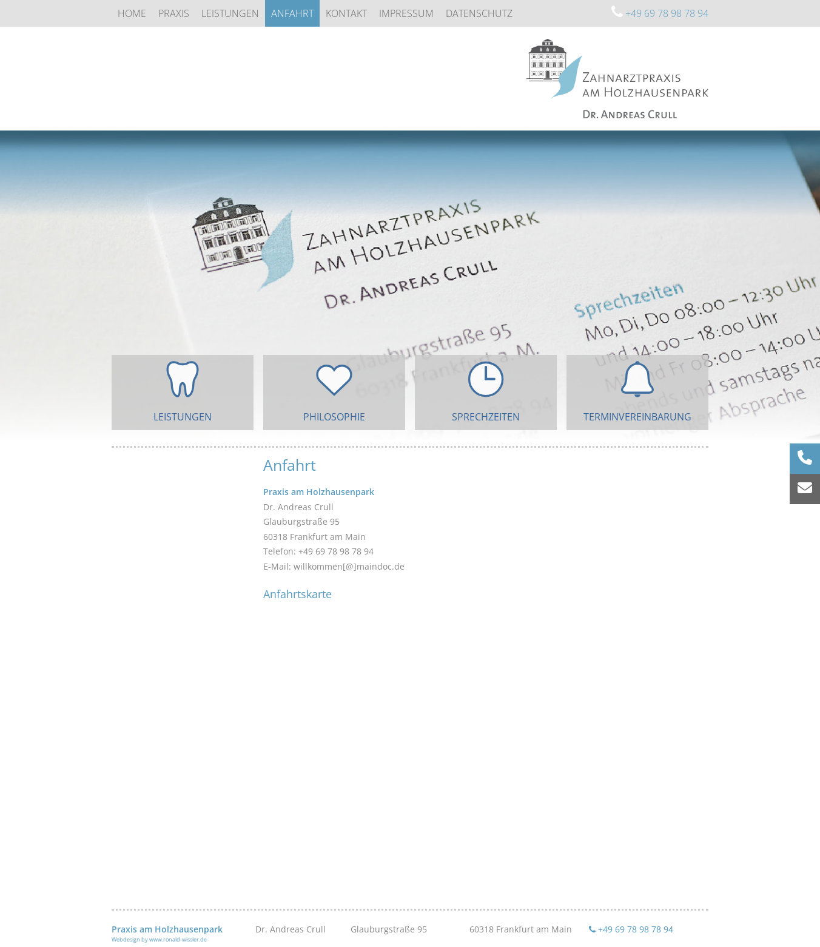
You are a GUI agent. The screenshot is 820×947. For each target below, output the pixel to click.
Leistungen (230, 13)
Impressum (406, 13)
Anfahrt (292, 13)
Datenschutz (479, 13)
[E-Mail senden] (805, 489)
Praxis (173, 13)
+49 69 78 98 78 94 (659, 13)
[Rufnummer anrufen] (805, 458)
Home (132, 13)
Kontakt (346, 13)
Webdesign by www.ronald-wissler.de (159, 939)
